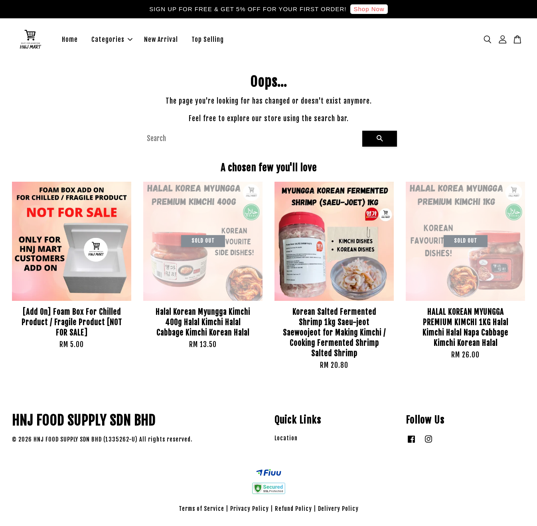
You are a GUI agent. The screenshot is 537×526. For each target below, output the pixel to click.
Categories (111, 40)
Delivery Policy (338, 509)
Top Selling (208, 40)
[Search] (251, 139)
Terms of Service (201, 509)
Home (70, 40)
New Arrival (161, 40)
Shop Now (368, 9)
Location (286, 438)
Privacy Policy (249, 509)
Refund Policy (293, 509)
